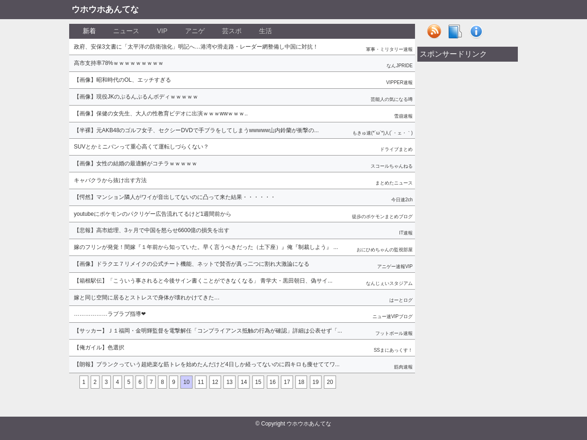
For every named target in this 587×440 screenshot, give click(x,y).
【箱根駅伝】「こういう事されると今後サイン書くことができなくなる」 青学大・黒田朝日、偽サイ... (203, 280)
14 (244, 382)
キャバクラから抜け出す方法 (110, 180)
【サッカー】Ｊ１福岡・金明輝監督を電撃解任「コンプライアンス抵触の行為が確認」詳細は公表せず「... (208, 330)
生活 (265, 31)
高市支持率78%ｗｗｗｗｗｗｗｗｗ (119, 63)
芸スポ (232, 31)
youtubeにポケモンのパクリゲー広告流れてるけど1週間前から (152, 214)
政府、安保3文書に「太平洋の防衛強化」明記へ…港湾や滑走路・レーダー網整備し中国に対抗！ (196, 46)
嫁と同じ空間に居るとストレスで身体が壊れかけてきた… (147, 297)
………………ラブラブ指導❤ (110, 314)
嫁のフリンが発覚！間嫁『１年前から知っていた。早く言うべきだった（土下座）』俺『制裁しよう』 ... (206, 247)
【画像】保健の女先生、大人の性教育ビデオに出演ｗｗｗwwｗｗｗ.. (161, 113)
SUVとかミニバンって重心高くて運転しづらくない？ (141, 146)
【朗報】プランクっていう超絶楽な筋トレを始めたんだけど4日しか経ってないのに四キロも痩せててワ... (207, 364)
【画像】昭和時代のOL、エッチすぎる (122, 80)
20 (330, 382)
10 (186, 382)
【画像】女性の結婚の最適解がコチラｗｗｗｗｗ (135, 163)
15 (258, 382)
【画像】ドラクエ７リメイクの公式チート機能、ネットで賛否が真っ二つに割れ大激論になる (191, 264)
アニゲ (195, 31)
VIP (162, 31)
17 (287, 382)
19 (316, 382)
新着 (89, 31)
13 (229, 382)
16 (273, 382)
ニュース (126, 31)
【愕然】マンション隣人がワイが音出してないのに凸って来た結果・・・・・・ (175, 197)
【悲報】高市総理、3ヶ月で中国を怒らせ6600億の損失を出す (151, 230)
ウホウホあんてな (105, 9)
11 (201, 382)
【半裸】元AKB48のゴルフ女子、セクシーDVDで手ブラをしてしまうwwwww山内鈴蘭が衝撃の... (196, 130)
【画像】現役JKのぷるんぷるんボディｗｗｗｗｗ (136, 96)
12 (215, 382)
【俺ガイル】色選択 (99, 347)
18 (301, 382)
